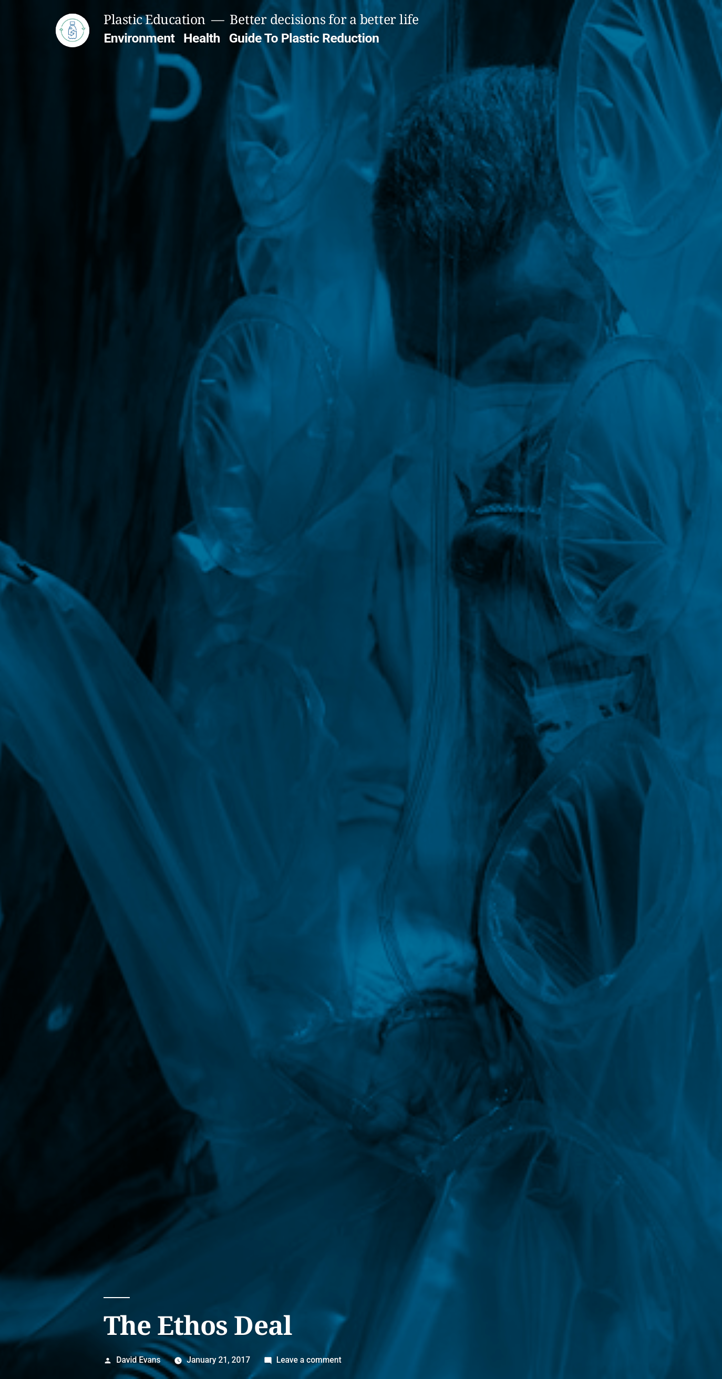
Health (201, 38)
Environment (139, 38)
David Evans (138, 1360)
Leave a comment (309, 1360)
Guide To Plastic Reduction (304, 38)
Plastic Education (154, 19)
